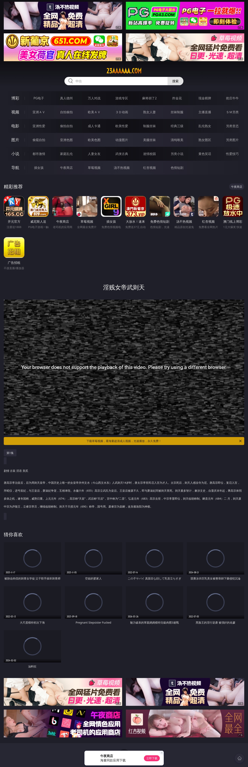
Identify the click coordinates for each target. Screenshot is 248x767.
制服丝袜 (149, 126)
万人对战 (94, 98)
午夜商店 (66, 167)
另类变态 (232, 126)
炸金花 (177, 98)
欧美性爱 (121, 126)
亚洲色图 (66, 140)
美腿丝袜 (149, 140)
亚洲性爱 (39, 126)
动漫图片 (121, 140)
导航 (15, 167)
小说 (15, 153)
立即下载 (151, 758)
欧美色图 (94, 140)
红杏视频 (149, 167)
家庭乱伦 (66, 154)
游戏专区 (121, 98)
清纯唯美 (177, 140)
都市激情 (39, 154)
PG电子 (39, 98)
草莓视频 (94, 167)
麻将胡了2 (149, 98)
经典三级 (177, 126)
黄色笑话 (204, 154)
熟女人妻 (149, 112)
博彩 (15, 98)
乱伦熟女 (204, 126)
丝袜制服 (177, 112)
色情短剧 (177, 167)
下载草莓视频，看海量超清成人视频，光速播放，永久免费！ (164, 441)
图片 (15, 139)
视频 (15, 112)
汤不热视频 (122, 167)
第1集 (10, 453)
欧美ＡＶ (94, 112)
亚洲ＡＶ (39, 112)
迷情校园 (149, 154)
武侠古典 (121, 154)
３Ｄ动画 (121, 112)
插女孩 (39, 167)
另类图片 (232, 140)
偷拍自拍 (66, 126)
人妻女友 (94, 154)
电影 (15, 126)
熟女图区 (204, 140)
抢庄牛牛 (232, 98)
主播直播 (204, 112)
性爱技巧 (232, 154)
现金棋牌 (204, 98)
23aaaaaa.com (124, 71)
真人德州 (66, 98)
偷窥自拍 (39, 140)
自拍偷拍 (66, 112)
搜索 (175, 81)
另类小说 (177, 154)
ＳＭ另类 (232, 112)
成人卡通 (94, 126)
